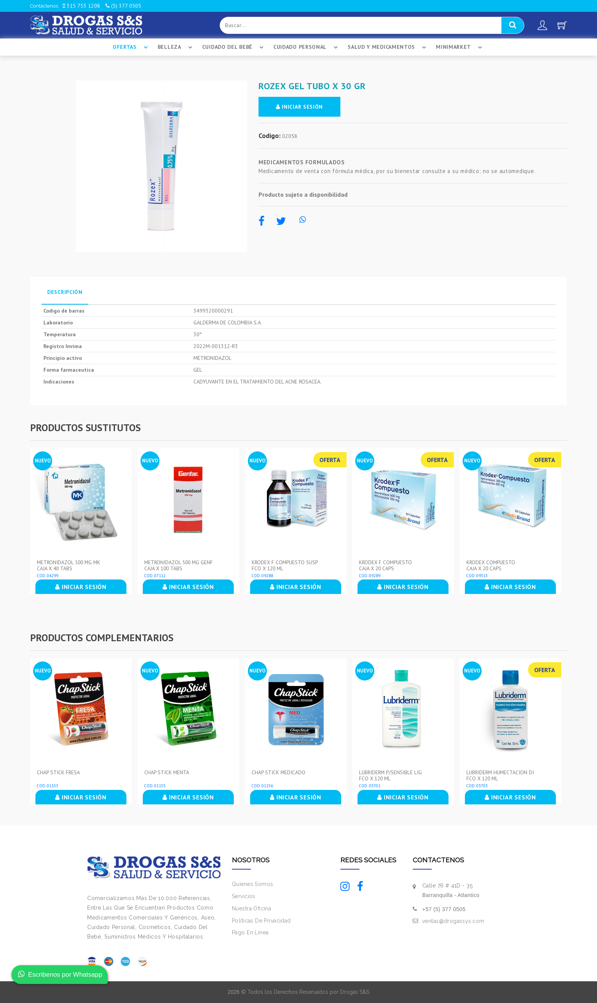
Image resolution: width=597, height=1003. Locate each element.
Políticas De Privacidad (261, 921)
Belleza (176, 47)
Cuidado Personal (306, 47)
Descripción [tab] (65, 292)
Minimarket (460, 47)
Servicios (243, 896)
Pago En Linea (250, 932)
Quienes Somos (252, 884)
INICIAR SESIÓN (299, 106)
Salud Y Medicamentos (388, 47)
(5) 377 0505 (123, 5)
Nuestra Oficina (251, 908)
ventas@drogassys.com (453, 921)
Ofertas (131, 47)
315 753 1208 (81, 5)
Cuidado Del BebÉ (234, 47)
